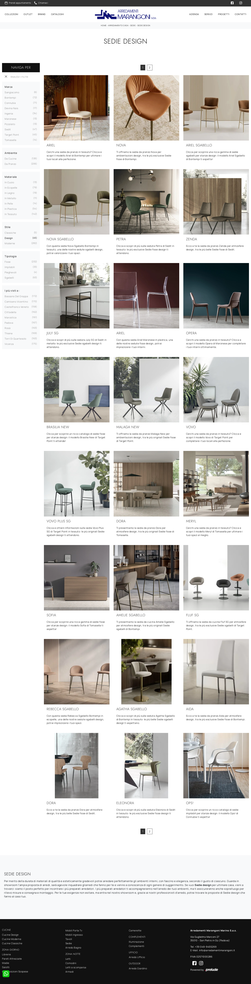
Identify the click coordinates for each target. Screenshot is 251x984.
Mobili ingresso (74, 934)
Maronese (10, 118)
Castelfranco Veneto (17, 306)
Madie (5, 962)
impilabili (10, 266)
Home (103, 25)
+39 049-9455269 (206, 946)
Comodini (70, 962)
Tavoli (68, 938)
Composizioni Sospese (15, 971)
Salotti (6, 966)
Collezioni (11, 14)
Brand (42, 14)
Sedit (8, 128)
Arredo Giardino (138, 967)
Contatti (240, 14)
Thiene (8, 332)
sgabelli (9, 277)
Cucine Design (10, 934)
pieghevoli (10, 271)
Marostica (11, 317)
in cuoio (9, 181)
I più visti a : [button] (12, 290)
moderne (10, 242)
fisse (8, 261)
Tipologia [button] (11, 256)
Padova (9, 322)
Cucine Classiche (12, 942)
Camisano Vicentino (16, 301)
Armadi (69, 971)
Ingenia (9, 113)
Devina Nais (11, 107)
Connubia (10, 102)
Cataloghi (57, 14)
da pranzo (10, 163)
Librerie (6, 953)
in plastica (11, 208)
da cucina (11, 158)
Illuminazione (136, 941)
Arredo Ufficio (137, 956)
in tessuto (11, 213)
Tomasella (10, 139)
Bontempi (10, 97)
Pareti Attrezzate (12, 958)
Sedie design (143, 25)
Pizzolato (10, 123)
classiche (10, 232)
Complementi (136, 945)
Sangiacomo (12, 91)
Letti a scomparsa (75, 966)
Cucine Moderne (11, 938)
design (9, 237)
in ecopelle (11, 187)
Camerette (135, 930)
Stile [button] (8, 226)
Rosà (7, 327)
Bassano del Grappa (16, 295)
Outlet (28, 14)
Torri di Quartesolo (15, 338)
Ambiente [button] (11, 152)
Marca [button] (8, 86)
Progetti (223, 14)
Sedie (133, 25)
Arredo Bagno (73, 947)
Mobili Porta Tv (73, 930)
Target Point (12, 134)
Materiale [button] (11, 176)
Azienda (194, 14)
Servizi (208, 14)
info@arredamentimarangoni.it (217, 949)
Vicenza (9, 343)
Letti (68, 958)
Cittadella (10, 311)
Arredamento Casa (118, 25)
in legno (9, 192)
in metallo (10, 197)
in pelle (9, 203)
